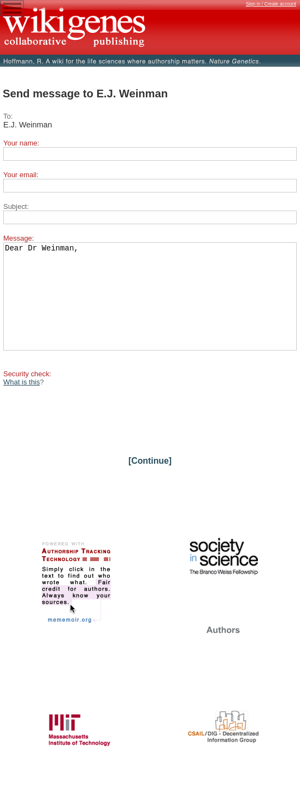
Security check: (27, 393)
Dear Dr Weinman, (150, 306)
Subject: (16, 206)
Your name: (21, 143)
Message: (18, 238)
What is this (21, 402)
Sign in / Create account (271, 4)
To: (8, 116)
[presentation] (86, 436)
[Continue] (150, 480)
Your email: (20, 175)
